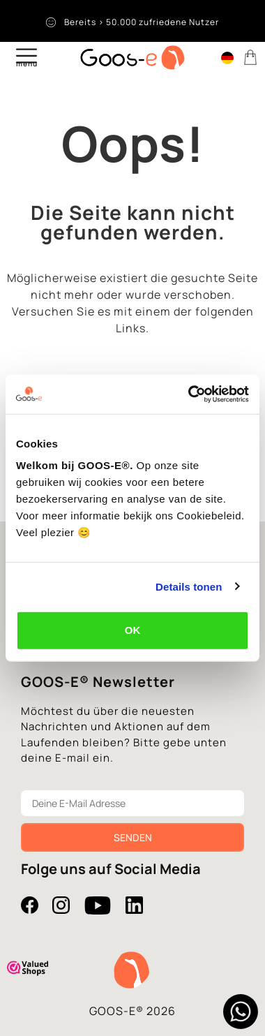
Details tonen (189, 586)
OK (133, 630)
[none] (227, 59)
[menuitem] (227, 57)
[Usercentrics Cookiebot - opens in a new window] (189, 394)
